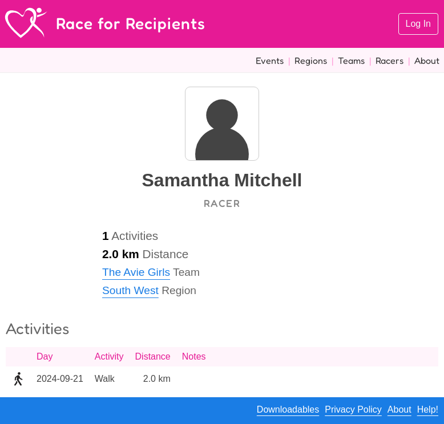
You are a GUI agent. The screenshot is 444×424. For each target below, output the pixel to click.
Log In (418, 23)
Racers (389, 60)
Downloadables (288, 409)
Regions (310, 60)
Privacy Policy (353, 409)
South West (130, 290)
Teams (351, 60)
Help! (427, 409)
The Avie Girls (136, 272)
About (426, 60)
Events (270, 60)
